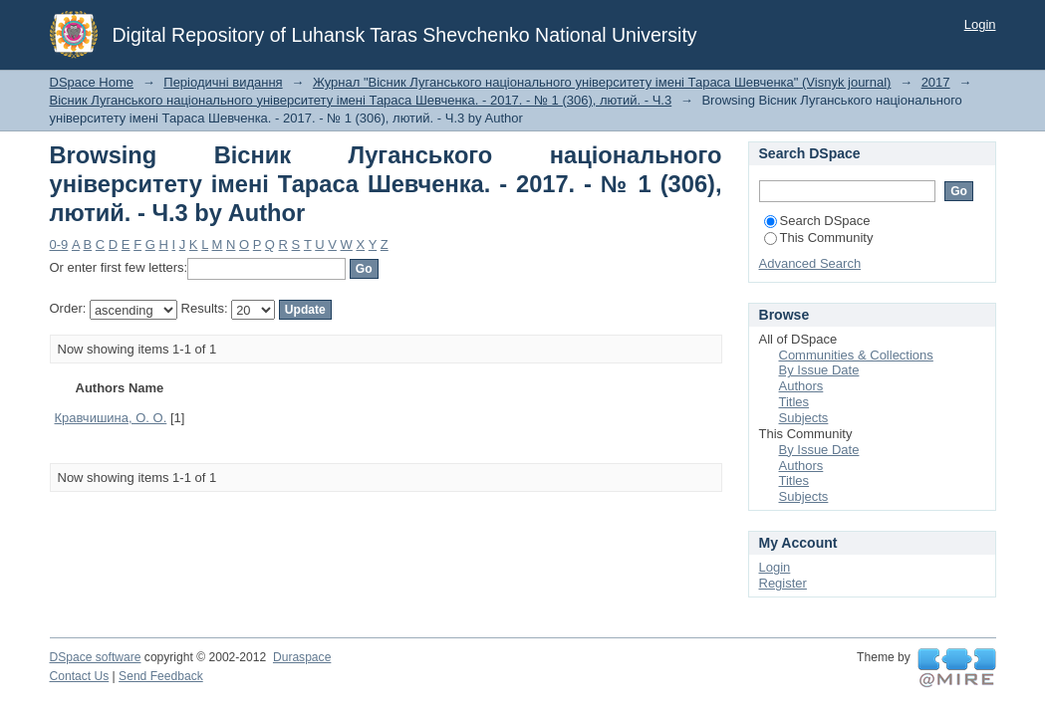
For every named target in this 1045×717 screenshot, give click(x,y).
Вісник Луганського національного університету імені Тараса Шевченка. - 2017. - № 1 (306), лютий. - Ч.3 (361, 100)
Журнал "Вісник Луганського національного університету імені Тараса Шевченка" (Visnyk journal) (602, 82)
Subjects (804, 417)
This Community (819, 237)
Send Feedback (161, 676)
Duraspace (302, 657)
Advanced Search (810, 263)
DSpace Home (92, 82)
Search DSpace (817, 220)
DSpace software (95, 657)
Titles (794, 401)
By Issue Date (819, 369)
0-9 (59, 244)
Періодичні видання (222, 82)
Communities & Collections (856, 355)
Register (783, 583)
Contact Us (80, 676)
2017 (935, 82)
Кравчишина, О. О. (111, 417)
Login (980, 24)
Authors (801, 385)
